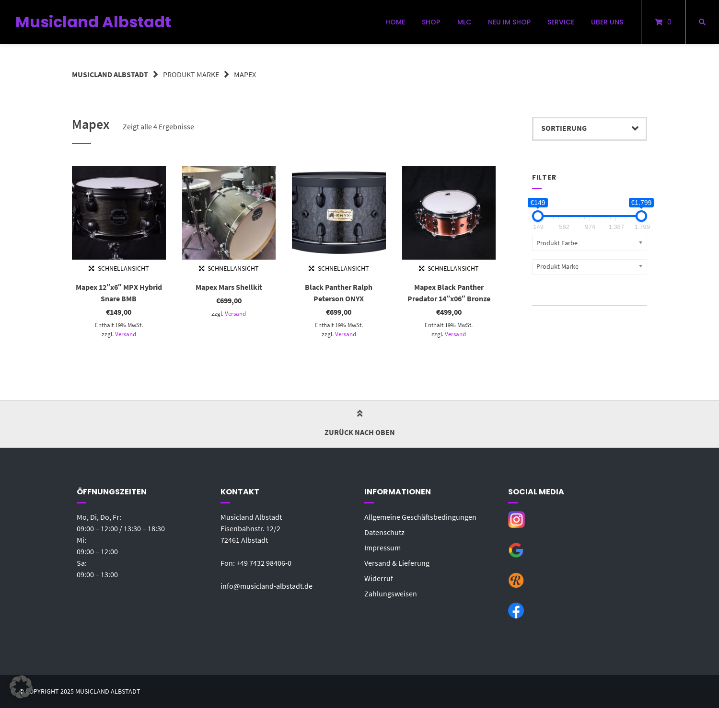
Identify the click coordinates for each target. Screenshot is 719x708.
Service (560, 22)
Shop (431, 22)
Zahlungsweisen (390, 593)
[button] (21, 687)
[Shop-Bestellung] (589, 129)
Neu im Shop (509, 22)
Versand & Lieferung (396, 563)
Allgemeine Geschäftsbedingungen (420, 517)
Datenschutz (384, 532)
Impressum (382, 547)
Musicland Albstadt (93, 22)
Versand (125, 334)
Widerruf (378, 578)
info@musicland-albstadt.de (266, 586)
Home (395, 22)
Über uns (607, 22)
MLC (464, 22)
